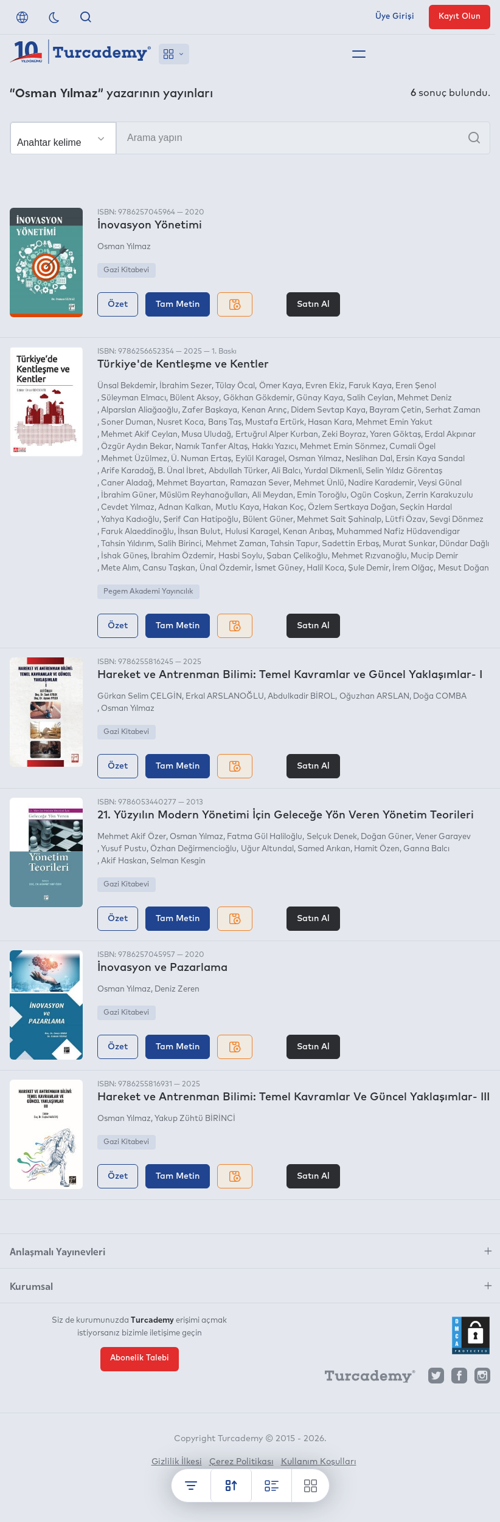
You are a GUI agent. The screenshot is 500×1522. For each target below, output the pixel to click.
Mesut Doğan (463, 568)
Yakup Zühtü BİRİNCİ (195, 1119)
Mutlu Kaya (237, 508)
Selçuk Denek (332, 837)
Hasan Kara (330, 423)
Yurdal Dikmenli (333, 471)
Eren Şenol (415, 386)
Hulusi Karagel (252, 532)
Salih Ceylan (370, 398)
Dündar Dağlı (464, 544)
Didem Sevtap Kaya (328, 410)
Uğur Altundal (267, 849)
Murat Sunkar (409, 544)
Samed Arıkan (323, 849)
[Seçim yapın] (63, 138)
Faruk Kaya (370, 386)
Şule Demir (368, 568)
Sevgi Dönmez (456, 520)
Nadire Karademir (381, 483)
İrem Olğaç (413, 568)
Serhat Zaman (453, 410)
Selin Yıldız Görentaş (404, 471)
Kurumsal (31, 1285)
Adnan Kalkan (184, 508)
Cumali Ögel (412, 447)
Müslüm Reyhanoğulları (203, 495)
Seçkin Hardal (426, 508)
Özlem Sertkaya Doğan (352, 508)
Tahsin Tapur (294, 544)
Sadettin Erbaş (350, 544)
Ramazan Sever (260, 483)
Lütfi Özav (405, 520)
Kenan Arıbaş (308, 532)
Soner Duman (127, 423)
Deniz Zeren (177, 989)
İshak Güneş (124, 556)
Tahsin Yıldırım (127, 544)
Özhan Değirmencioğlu (193, 849)
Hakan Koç (283, 508)
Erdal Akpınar (450, 435)
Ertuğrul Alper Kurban (276, 435)
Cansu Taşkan (168, 568)
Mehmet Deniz (424, 398)
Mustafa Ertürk (274, 423)
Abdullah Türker (238, 471)
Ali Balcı (285, 471)
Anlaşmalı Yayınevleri (57, 1251)
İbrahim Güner (128, 495)
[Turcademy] (364, 1378)
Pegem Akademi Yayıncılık (148, 591)
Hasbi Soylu (240, 556)
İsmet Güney (279, 568)
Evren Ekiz (325, 386)
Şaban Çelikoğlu (297, 556)
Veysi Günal (440, 483)
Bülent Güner (268, 520)
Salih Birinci (179, 544)
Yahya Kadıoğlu (130, 520)
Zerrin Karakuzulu (439, 495)
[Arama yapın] (250, 138)
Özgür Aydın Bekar (136, 447)
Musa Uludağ (206, 435)
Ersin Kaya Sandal (430, 459)
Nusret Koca (180, 423)
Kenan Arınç (264, 410)
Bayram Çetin (395, 410)
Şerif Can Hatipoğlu (200, 520)
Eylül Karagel (260, 459)
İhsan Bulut (199, 532)
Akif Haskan (124, 861)
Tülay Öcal (235, 386)
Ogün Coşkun (376, 495)
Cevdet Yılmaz (128, 508)
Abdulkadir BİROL (301, 697)
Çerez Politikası (241, 1462)
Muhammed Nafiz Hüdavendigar (398, 532)
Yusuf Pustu (124, 849)
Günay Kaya (319, 398)
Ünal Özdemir (225, 568)
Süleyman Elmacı (133, 398)
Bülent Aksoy (194, 398)
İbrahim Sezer (185, 386)
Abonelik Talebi (139, 1358)
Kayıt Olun (460, 17)
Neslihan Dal (368, 459)
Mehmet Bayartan (191, 483)
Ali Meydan (272, 495)
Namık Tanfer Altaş (211, 447)
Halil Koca (325, 568)
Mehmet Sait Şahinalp (339, 520)
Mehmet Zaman (236, 544)
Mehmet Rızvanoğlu (369, 556)
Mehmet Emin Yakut (394, 423)
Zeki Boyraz (344, 435)
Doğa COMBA (440, 697)
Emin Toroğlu (322, 495)
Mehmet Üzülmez (134, 459)
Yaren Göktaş (395, 435)
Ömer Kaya (280, 386)
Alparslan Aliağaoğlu (139, 410)
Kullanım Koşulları (318, 1462)
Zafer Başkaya (209, 410)
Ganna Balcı (426, 849)
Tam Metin (178, 304)
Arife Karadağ (127, 471)
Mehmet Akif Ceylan (139, 435)
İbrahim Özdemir (182, 556)
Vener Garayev (443, 837)
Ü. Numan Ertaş (201, 459)
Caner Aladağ (127, 483)
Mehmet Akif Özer (131, 837)
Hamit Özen (377, 849)
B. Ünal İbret (181, 471)
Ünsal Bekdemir (126, 386)
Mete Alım (120, 568)
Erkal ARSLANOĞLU (225, 697)
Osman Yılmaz (124, 247)
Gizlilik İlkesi (176, 1462)
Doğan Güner (386, 837)
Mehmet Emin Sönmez (343, 447)
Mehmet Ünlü (318, 483)
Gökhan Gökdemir (258, 398)
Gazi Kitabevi (126, 270)
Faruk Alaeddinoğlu (137, 532)
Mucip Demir (434, 556)
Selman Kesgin (178, 861)
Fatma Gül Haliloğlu (264, 837)
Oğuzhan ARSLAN (374, 697)
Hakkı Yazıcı (274, 447)
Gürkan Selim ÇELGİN (139, 697)
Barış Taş (224, 423)
